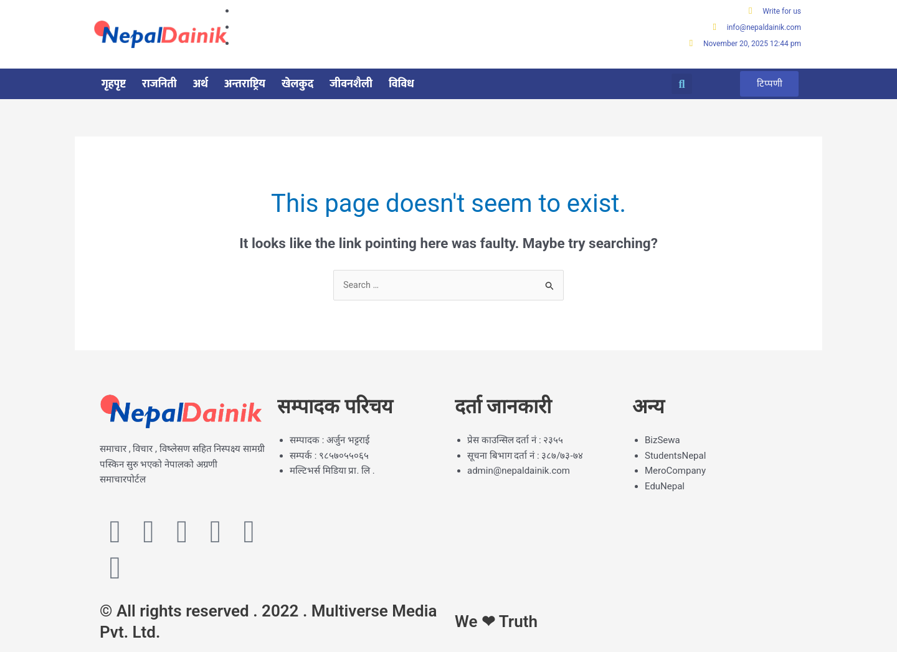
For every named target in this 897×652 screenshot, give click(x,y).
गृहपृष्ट (114, 85)
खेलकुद (297, 85)
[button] (682, 85)
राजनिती (159, 85)
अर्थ (200, 85)
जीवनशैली (351, 85)
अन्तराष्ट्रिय (244, 85)
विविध (401, 85)
